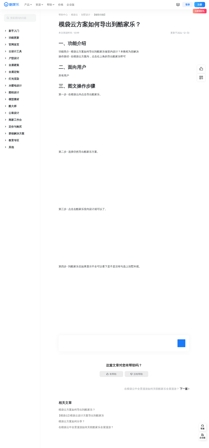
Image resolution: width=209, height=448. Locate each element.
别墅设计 (85, 15)
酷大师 (12, 106)
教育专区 (14, 140)
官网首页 (14, 44)
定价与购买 (15, 126)
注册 (199, 4)
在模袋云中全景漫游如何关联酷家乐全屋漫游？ (86, 427)
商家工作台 (15, 119)
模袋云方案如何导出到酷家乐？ (77, 409)
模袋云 (74, 15)
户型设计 (14, 58)
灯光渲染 (14, 78)
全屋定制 (14, 72)
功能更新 (14, 37)
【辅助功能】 (100, 15)
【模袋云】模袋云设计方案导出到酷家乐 (81, 415)
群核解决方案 (16, 133)
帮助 (49, 4)
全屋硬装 (14, 65)
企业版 (70, 4)
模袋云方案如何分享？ (72, 421)
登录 (187, 4)
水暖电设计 (15, 85)
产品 (27, 4)
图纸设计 (14, 92)
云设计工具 (15, 51)
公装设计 (14, 113)
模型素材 (14, 99)
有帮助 (111, 374)
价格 (60, 4)
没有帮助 (136, 374)
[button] (178, 5)
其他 (11, 147)
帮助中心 (63, 15)
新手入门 (14, 30)
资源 (38, 4)
